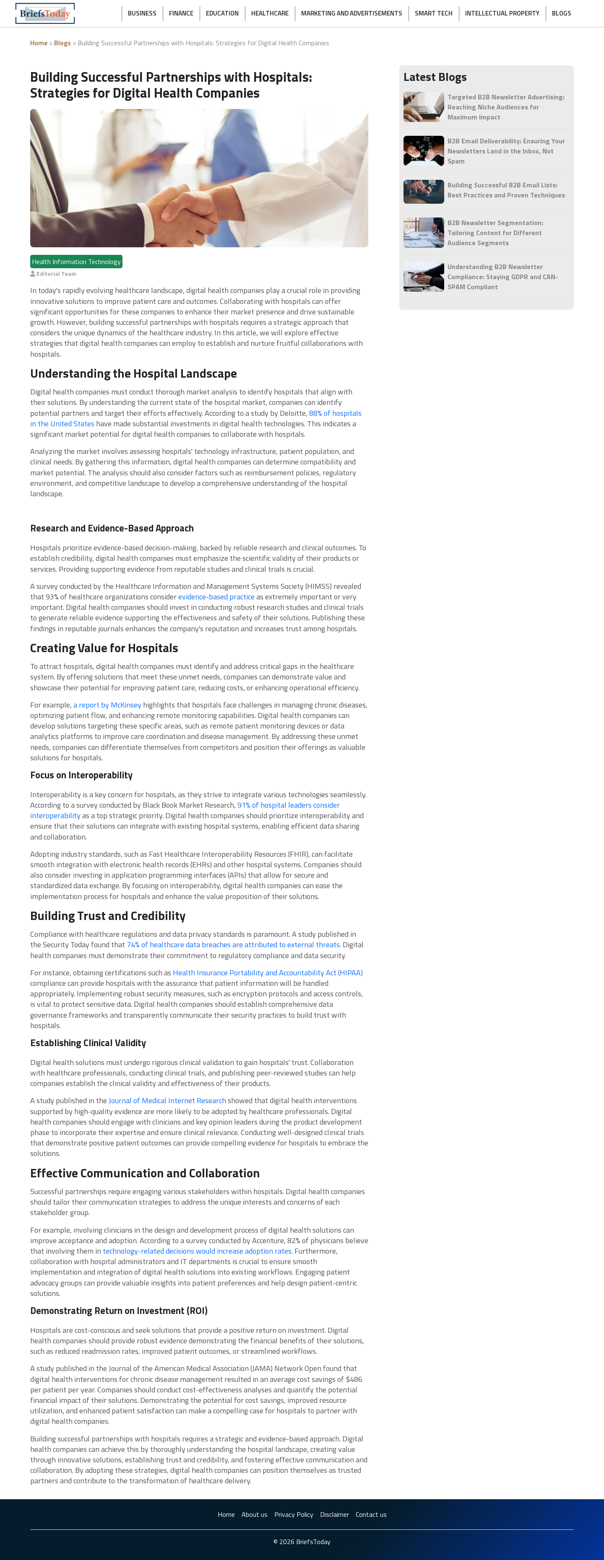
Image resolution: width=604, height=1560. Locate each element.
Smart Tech (434, 13)
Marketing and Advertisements (351, 13)
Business (142, 13)
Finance (181, 13)
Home (38, 43)
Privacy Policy (293, 1514)
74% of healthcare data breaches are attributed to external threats (233, 944)
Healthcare (270, 13)
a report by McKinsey (107, 704)
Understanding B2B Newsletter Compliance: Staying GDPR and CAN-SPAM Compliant (503, 277)
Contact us (371, 1514)
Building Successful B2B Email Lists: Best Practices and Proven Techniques (506, 190)
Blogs (561, 13)
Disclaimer (334, 1514)
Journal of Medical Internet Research (167, 1100)
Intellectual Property (502, 13)
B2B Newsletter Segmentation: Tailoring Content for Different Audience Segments (495, 233)
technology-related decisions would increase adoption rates (197, 1251)
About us (255, 1514)
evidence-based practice (216, 596)
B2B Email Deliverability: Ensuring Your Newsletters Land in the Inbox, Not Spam (506, 151)
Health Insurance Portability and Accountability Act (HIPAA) (268, 972)
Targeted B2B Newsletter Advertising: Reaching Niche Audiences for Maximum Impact (506, 107)
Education (222, 13)
